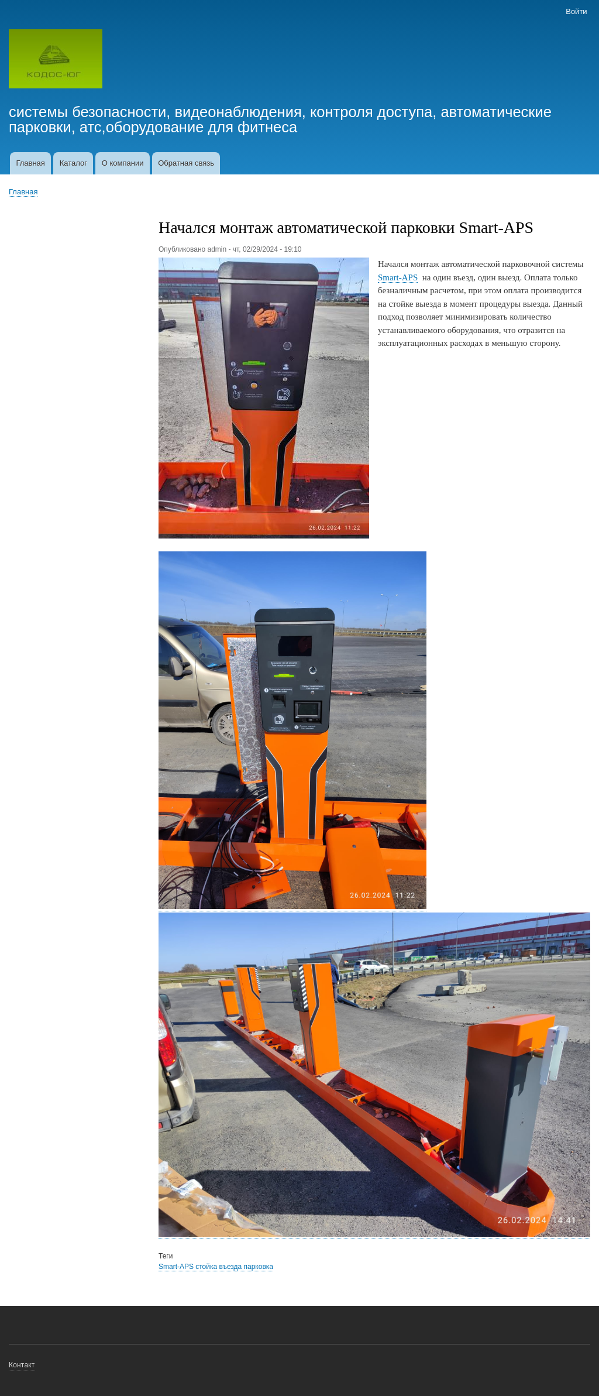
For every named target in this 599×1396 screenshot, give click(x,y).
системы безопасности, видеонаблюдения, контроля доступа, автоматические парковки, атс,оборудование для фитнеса (280, 119)
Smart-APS (398, 277)
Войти (576, 11)
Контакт (22, 1365)
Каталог (73, 163)
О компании (123, 163)
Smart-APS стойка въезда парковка (216, 1267)
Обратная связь (186, 163)
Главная (30, 163)
